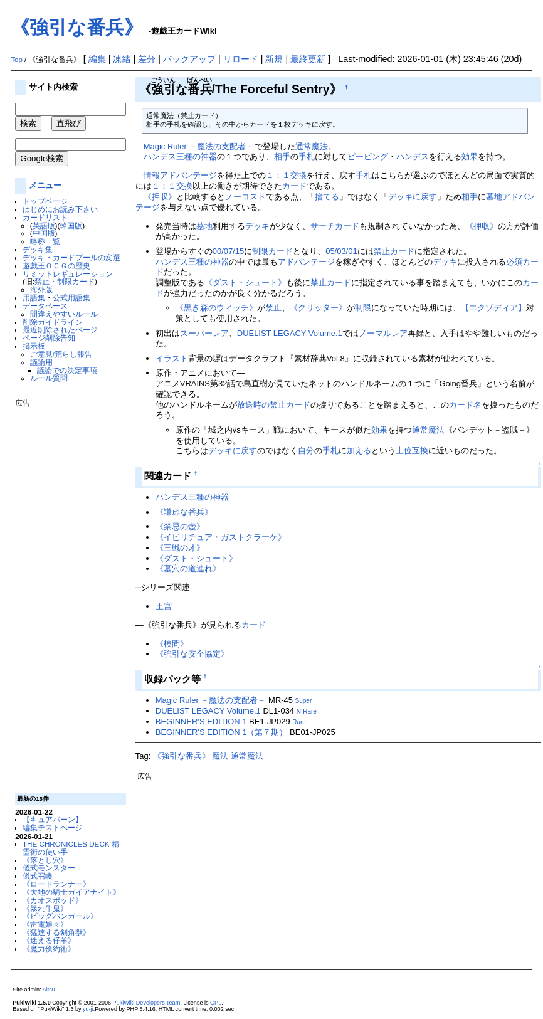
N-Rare (307, 711)
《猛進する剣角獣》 (56, 932)
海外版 (41, 289)
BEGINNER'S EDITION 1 (201, 721)
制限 (363, 307)
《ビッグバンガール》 (60, 916)
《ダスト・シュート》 (245, 282)
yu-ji (88, 1009)
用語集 (34, 297)
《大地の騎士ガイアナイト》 (71, 892)
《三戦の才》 (180, 547)
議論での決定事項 (67, 370)
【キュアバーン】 (53, 819)
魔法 (220, 756)
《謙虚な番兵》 (184, 512)
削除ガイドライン (53, 322)
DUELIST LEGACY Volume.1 (289, 333)
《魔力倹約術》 (49, 948)
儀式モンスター (49, 867)
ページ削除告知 (49, 338)
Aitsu (49, 989)
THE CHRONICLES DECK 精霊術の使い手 (71, 848)
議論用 (41, 362)
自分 (306, 450)
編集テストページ (53, 827)
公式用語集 (71, 297)
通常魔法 (311, 146)
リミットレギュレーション (68, 274)
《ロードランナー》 (56, 884)
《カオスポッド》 (53, 900)
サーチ (322, 226)
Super (303, 700)
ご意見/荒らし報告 (61, 354)
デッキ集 (38, 249)
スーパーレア (204, 333)
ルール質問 (49, 378)
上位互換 (412, 450)
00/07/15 (228, 251)
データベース (45, 306)
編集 (97, 59)
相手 (282, 156)
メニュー (45, 185)
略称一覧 (45, 241)
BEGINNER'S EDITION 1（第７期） (222, 732)
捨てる (327, 196)
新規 (274, 59)
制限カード (272, 251)
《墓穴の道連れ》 (188, 568)
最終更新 (307, 59)
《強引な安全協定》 (192, 653)
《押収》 (160, 196)
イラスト (172, 358)
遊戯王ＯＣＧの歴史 (56, 265)
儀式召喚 (38, 876)
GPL (215, 1003)
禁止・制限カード (64, 281)
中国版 (44, 233)
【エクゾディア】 (493, 307)
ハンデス (412, 156)
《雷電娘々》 (45, 924)
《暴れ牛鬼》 (45, 908)
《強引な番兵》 (77, 27)
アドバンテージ (306, 262)
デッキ (257, 226)
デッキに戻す (412, 196)
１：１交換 (286, 175)
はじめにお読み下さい (60, 209)
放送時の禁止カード (273, 404)
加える (359, 450)
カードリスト (45, 217)
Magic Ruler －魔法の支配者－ (199, 146)
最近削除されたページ (60, 329)
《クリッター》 (318, 307)
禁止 (273, 307)
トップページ (45, 201)
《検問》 (172, 643)
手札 (306, 156)
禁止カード (394, 251)
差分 (147, 59)
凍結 (121, 59)
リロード (240, 59)
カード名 (465, 404)
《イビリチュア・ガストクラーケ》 (221, 537)
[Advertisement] (65, 596)
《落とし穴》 (45, 860)
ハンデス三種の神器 (180, 156)
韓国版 (71, 225)
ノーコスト (245, 196)
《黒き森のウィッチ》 (216, 307)
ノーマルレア (383, 333)
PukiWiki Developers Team (147, 1003)
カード (294, 186)
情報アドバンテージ (180, 175)
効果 (469, 156)
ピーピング (367, 156)
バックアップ (189, 59)
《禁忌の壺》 (180, 526)
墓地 (204, 226)
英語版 (44, 225)
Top (17, 59)
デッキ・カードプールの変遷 (71, 257)
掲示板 (34, 346)
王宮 (164, 606)
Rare (299, 722)
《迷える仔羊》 (49, 940)
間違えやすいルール (64, 314)
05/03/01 (341, 251)
